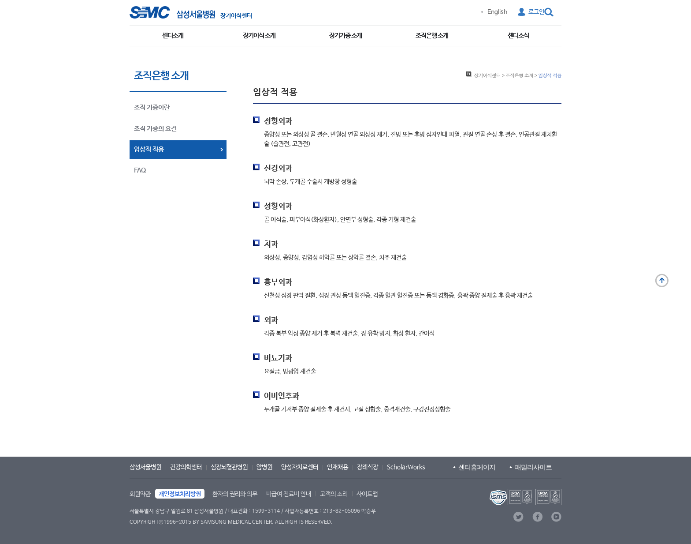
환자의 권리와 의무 (234, 494)
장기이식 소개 (259, 35)
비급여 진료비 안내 (288, 494)
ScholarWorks (406, 467)
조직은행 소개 (432, 35)
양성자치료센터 (299, 467)
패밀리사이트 (533, 467)
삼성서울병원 (145, 467)
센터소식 (518, 35)
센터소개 (172, 35)
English (497, 11)
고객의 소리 (334, 494)
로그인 (536, 11)
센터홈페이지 (476, 467)
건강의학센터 (186, 467)
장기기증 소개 (345, 35)
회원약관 (140, 494)
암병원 (264, 467)
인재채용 (337, 467)
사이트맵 (367, 494)
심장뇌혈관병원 (229, 467)
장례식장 (367, 467)
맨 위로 (662, 281)
